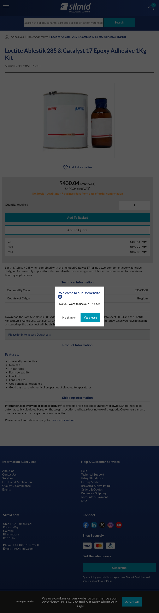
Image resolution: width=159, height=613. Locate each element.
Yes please (90, 317)
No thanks (69, 317)
